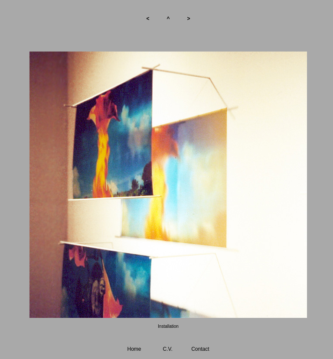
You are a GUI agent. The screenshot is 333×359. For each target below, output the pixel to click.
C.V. (168, 349)
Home (134, 349)
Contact (200, 349)
